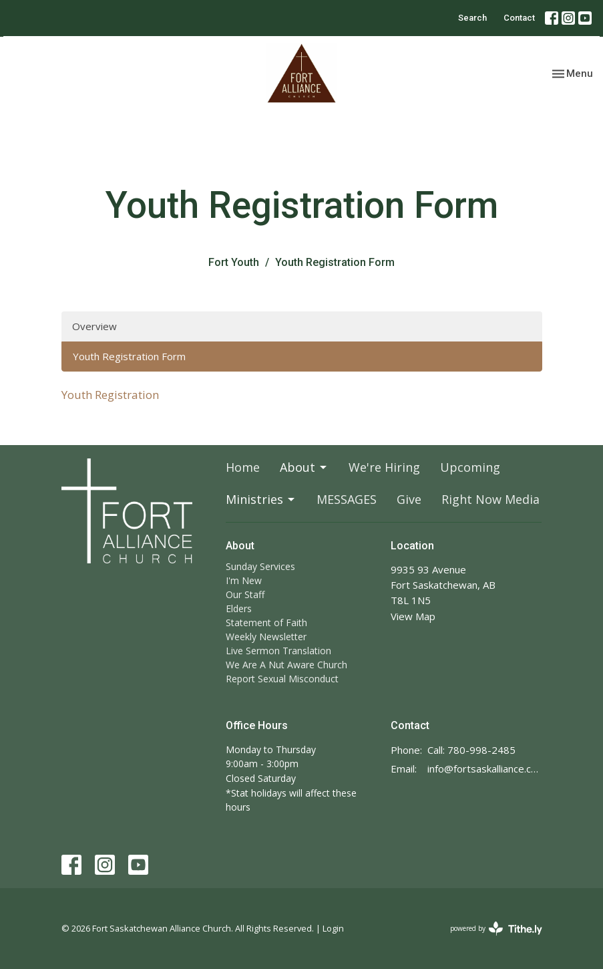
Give (409, 499)
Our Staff (245, 594)
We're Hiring (384, 467)
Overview (94, 326)
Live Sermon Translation (278, 650)
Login (333, 928)
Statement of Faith (266, 622)
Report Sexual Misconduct (282, 678)
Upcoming (470, 467)
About (304, 467)
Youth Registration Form (129, 356)
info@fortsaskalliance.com (484, 768)
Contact (519, 18)
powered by (496, 929)
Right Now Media (490, 499)
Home (243, 467)
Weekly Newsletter (266, 636)
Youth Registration (110, 394)
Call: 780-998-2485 (471, 749)
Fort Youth (233, 262)
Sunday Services (260, 566)
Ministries (261, 499)
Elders (239, 608)
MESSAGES (347, 499)
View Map (413, 616)
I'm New (244, 580)
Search (472, 18)
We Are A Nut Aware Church (286, 664)
